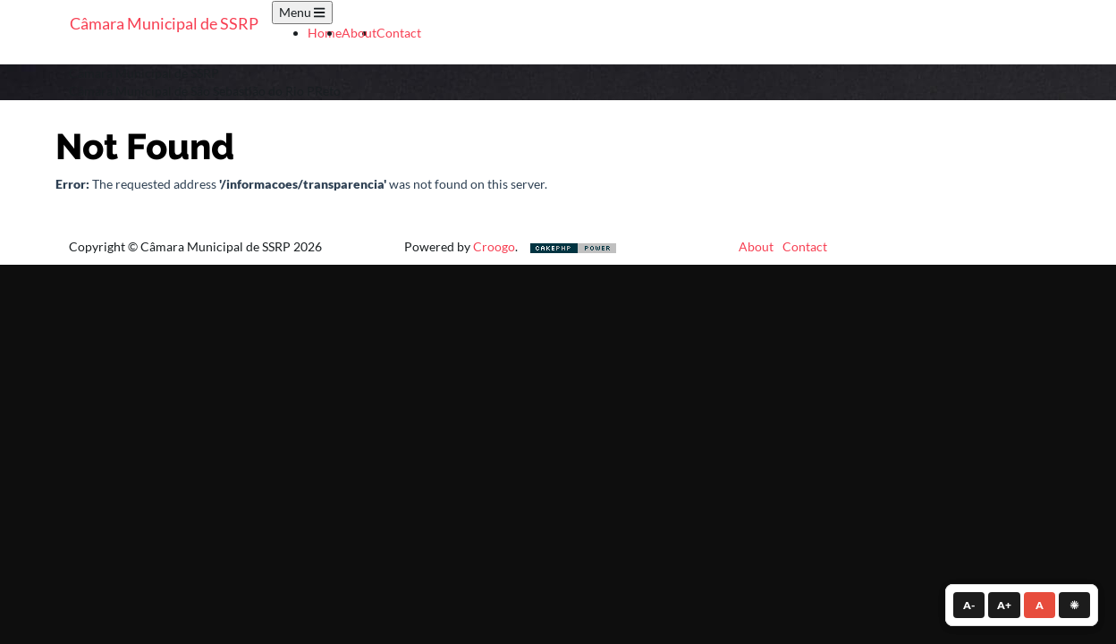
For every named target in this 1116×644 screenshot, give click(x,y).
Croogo (494, 246)
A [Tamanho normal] (1040, 605)
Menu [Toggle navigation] (302, 12)
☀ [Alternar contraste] (1074, 605)
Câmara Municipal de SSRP (164, 23)
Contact (398, 32)
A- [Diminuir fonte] (969, 605)
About (359, 32)
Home (325, 32)
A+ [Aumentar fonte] (1004, 605)
